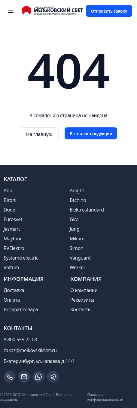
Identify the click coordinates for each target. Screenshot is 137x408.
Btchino (78, 200)
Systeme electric (21, 257)
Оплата (12, 300)
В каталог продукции (91, 133)
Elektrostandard (87, 209)
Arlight (77, 190)
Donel (10, 209)
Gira (74, 219)
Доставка (14, 290)
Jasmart (12, 229)
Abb (8, 190)
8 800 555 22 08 (20, 339)
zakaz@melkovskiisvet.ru (30, 350)
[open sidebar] (11, 11)
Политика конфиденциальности (105, 397)
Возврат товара (21, 309)
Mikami (78, 238)
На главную (39, 134)
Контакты (80, 309)
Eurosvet (13, 219)
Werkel (77, 267)
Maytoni (12, 238)
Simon (76, 248)
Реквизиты (82, 300)
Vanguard (80, 257)
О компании (84, 290)
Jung (74, 229)
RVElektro (14, 248)
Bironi (10, 200)
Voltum (11, 267)
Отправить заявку (109, 11)
